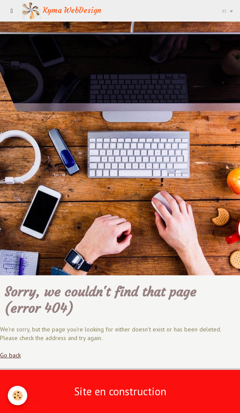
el (224, 10)
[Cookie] (17, 395)
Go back (10, 355)
